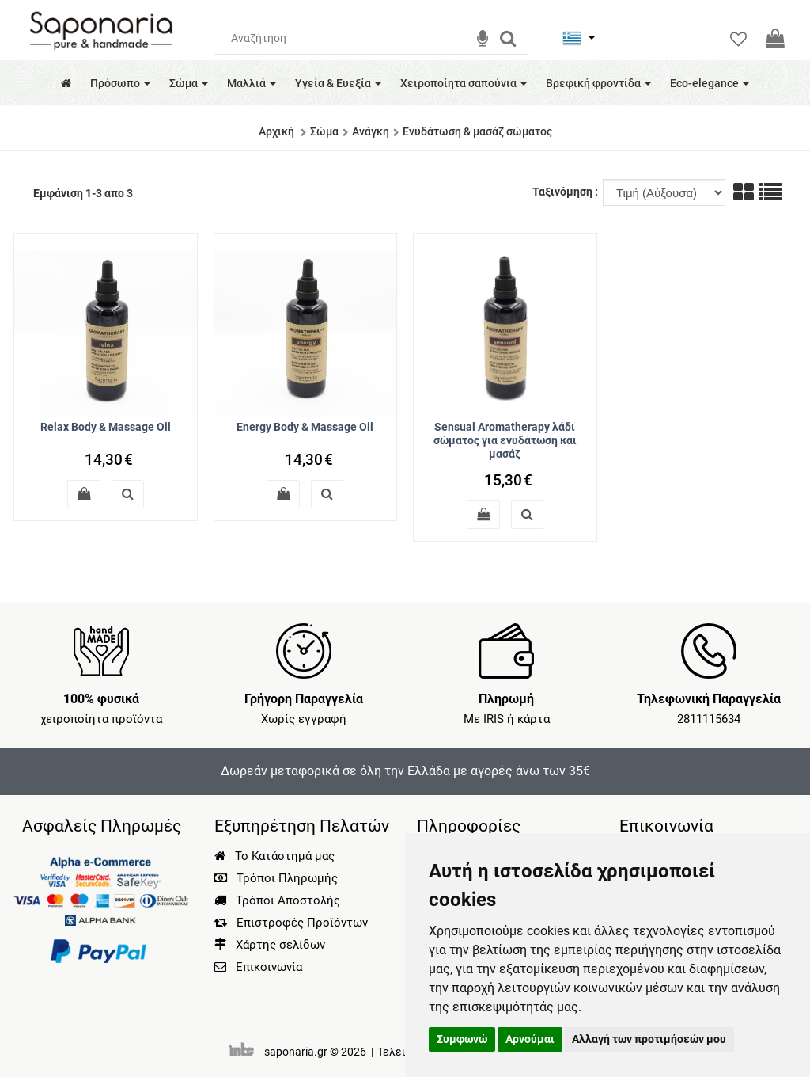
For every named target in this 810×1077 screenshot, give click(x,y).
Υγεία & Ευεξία (338, 83)
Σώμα (188, 83)
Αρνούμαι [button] (530, 1039)
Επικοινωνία (269, 967)
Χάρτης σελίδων (269, 945)
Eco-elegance (709, 83)
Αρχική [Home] (276, 131)
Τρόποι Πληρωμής (276, 878)
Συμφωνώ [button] (462, 1039)
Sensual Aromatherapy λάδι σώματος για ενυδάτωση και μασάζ (505, 440)
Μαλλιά (251, 83)
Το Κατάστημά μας (274, 856)
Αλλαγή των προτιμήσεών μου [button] (649, 1039)
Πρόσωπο (120, 83)
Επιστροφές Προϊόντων (291, 922)
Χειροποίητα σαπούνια (463, 83)
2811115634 (708, 719)
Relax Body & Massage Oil (105, 427)
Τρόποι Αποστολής (277, 900)
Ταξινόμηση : (566, 191)
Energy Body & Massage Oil (305, 427)
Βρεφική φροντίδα (598, 83)
